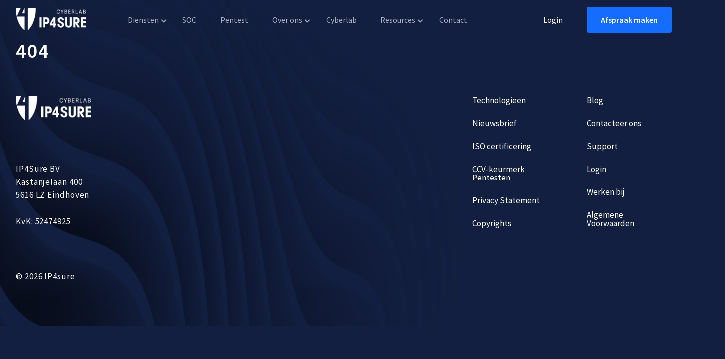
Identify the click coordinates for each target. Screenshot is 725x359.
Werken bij (606, 191)
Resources (397, 20)
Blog (595, 100)
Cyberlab (341, 20)
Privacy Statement (506, 200)
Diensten (143, 20)
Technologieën (499, 100)
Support (602, 146)
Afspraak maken (629, 20)
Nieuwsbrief (494, 123)
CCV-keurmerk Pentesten (498, 173)
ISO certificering (501, 146)
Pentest (234, 20)
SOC (189, 20)
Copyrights (491, 223)
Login (553, 20)
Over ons (287, 20)
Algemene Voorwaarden (610, 219)
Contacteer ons (614, 123)
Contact (453, 20)
